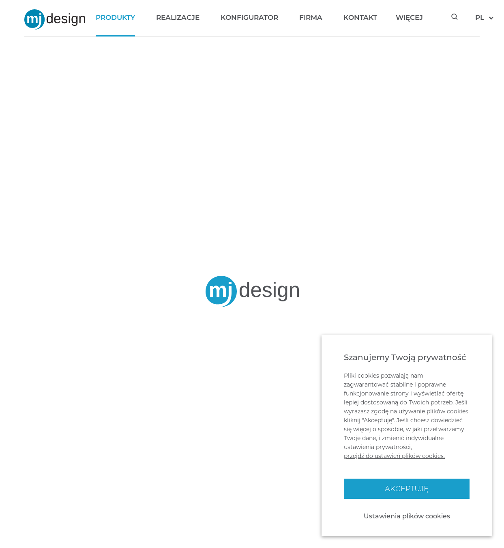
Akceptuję (407, 488)
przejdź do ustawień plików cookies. (394, 456)
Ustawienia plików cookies (407, 516)
